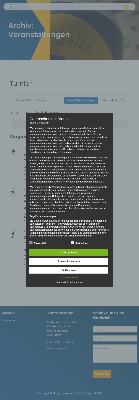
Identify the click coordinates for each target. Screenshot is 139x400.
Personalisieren (69, 277)
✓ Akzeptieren (69, 252)
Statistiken (79, 243)
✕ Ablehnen (69, 270)
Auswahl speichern (69, 261)
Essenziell (37, 243)
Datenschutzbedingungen (69, 282)
